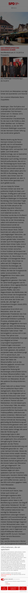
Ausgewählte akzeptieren (13, 588)
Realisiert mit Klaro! (23, 591)
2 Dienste (7, 584)
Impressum (3, 575)
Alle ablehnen (4, 588)
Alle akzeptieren (23, 588)
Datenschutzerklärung (6, 574)
